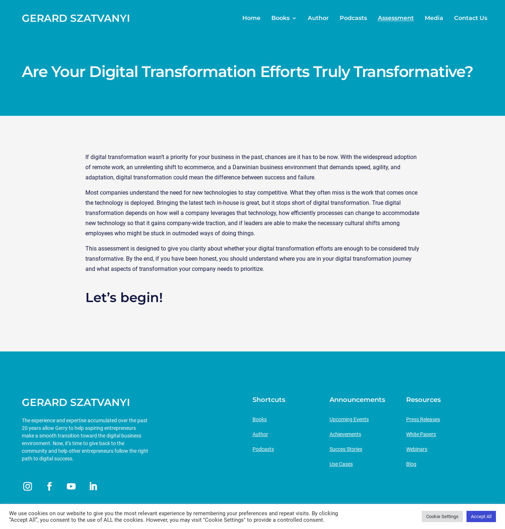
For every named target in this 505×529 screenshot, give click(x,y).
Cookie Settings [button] (442, 516)
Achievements (345, 434)
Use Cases (341, 464)
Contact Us (470, 18)
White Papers (421, 434)
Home (251, 18)
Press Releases (423, 419)
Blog (411, 464)
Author (318, 18)
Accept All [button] (481, 516)
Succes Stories (346, 449)
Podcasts (353, 18)
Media (434, 18)
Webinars (416, 449)
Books (280, 18)
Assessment (396, 18)
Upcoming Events (349, 419)
